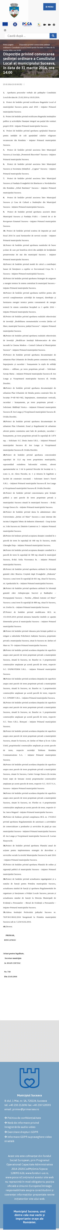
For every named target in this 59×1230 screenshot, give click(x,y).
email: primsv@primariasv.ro (21, 1109)
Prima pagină (8, 45)
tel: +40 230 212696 (15, 1105)
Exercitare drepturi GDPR (22, 1132)
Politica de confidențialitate (24, 1117)
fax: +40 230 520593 (39, 1105)
